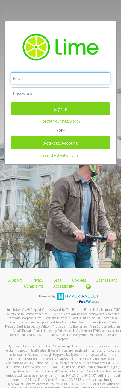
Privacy (37, 280)
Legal (57, 280)
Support (15, 280)
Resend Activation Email (60, 155)
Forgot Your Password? (60, 121)
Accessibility (63, 286)
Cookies (79, 280)
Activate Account (60, 143)
